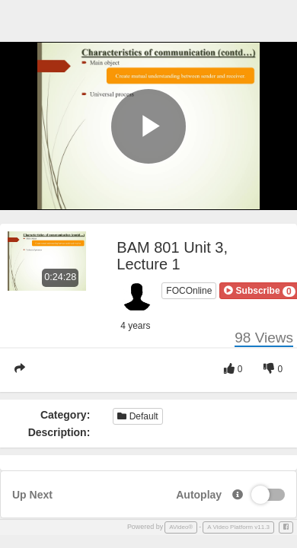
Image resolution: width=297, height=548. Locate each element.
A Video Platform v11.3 (238, 527)
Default (137, 416)
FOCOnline (189, 290)
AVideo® (181, 527)
